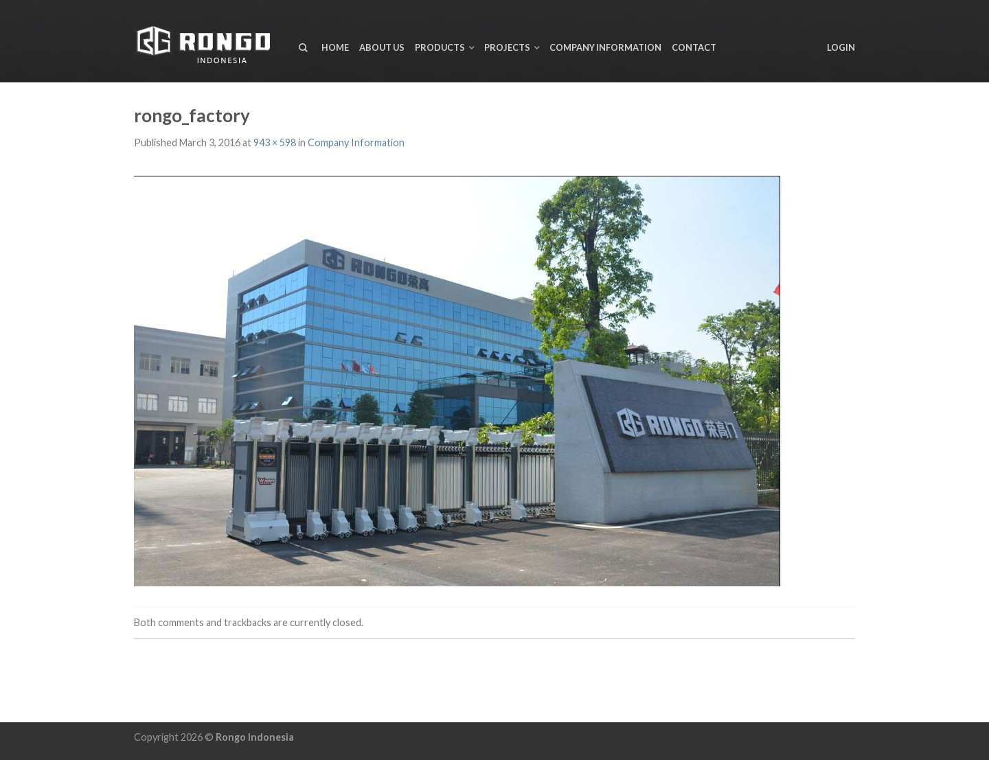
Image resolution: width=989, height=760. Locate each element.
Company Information (605, 47)
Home (335, 47)
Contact (694, 47)
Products (440, 47)
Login (841, 47)
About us (382, 47)
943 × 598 (274, 142)
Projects (507, 47)
